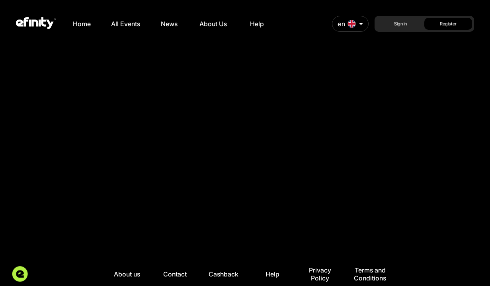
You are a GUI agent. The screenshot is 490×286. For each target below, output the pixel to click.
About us (127, 274)
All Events (125, 24)
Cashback (223, 274)
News (169, 24)
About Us (213, 24)
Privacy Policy (320, 274)
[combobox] (350, 24)
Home (82, 24)
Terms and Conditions (370, 274)
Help (257, 24)
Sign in (400, 24)
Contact (175, 274)
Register (448, 24)
